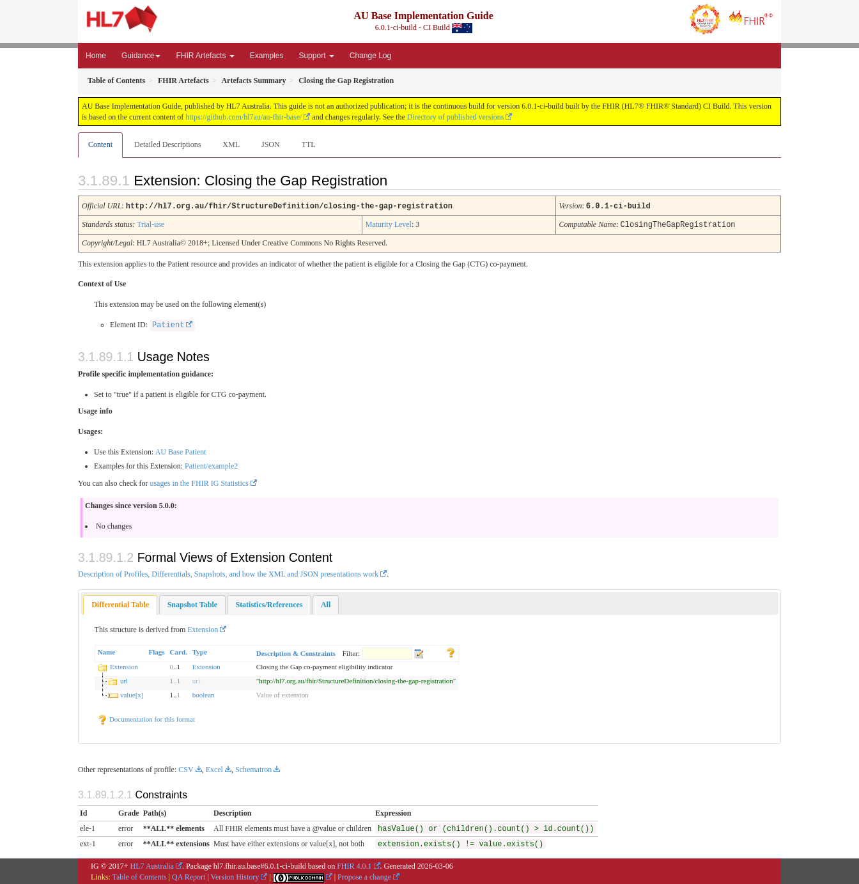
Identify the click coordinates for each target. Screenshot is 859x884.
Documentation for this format (146, 718)
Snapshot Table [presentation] (192, 603)
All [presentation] (325, 603)
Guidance (140, 55)
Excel (214, 768)
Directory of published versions (455, 116)
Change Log (370, 55)
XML (231, 144)
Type (199, 651)
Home (96, 55)
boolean (203, 693)
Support (316, 55)
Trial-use (150, 223)
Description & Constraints (296, 652)
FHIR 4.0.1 (354, 864)
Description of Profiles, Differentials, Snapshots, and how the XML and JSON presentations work (228, 572)
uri (196, 679)
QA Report (188, 875)
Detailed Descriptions (167, 144)
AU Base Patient (180, 450)
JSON (270, 144)
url (124, 679)
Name (107, 651)
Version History (235, 875)
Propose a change (364, 875)
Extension (202, 628)
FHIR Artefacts (205, 55)
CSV (185, 768)
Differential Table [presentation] (120, 603)
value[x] (132, 693)
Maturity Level (389, 223)
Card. (178, 651)
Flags (157, 651)
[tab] (120, 604)
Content (100, 144)
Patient (168, 324)
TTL (309, 144)
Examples (267, 55)
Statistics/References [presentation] (268, 603)
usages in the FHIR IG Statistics (199, 481)
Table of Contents (139, 875)
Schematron (253, 768)
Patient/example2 (211, 464)
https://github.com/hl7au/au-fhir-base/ (243, 116)
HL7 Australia (152, 864)
